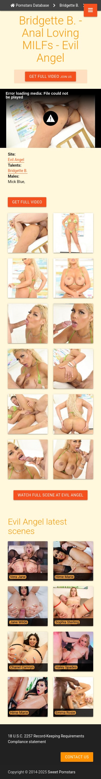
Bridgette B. (17, 171)
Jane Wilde (18, 622)
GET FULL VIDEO (50, 76)
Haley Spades (66, 667)
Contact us (77, 757)
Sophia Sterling (67, 622)
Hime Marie (64, 577)
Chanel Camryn (22, 667)
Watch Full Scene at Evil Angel (50, 495)
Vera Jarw (18, 577)
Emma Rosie (65, 713)
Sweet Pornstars (61, 772)
